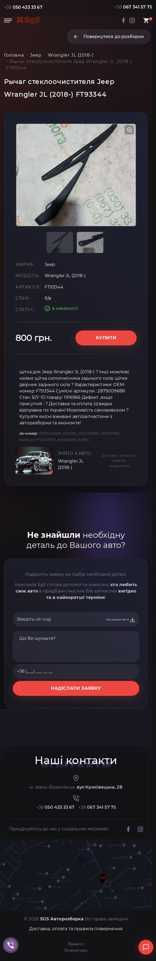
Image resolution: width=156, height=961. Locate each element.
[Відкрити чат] (145, 947)
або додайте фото (120, 620)
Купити (106, 337)
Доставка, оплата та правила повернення (119, 461)
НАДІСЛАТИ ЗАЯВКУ (76, 688)
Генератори (76, 950)
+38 (23, 7)
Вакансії (76, 944)
